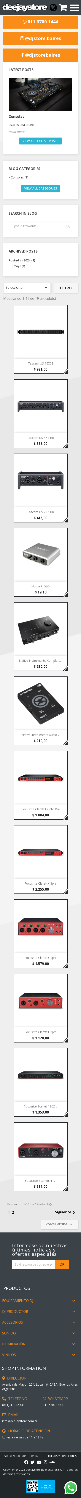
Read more (16, 132)
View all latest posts (40, 141)
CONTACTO (36, 1455)
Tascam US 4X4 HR (40, 438)
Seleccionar (27, 287)
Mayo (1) (19, 266)
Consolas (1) (19, 177)
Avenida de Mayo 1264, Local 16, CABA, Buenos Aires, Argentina (40, 1386)
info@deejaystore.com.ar (19, 1421)
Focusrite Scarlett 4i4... (40, 1181)
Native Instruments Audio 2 (40, 735)
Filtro (66, 288)
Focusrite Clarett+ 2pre (40, 1032)
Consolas (16, 116)
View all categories (40, 188)
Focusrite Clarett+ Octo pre (40, 809)
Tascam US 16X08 (40, 363)
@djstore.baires (40, 38)
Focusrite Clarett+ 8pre (40, 883)
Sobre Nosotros (15, 1455)
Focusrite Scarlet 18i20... (40, 1106)
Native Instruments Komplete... (40, 660)
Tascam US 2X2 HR (40, 512)
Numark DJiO (40, 586)
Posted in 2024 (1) (22, 260)
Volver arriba (59, 1224)
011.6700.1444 (40, 21)
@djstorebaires (40, 55)
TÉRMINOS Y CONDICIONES (61, 1455)
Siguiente (65, 1212)
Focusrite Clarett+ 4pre (40, 958)
